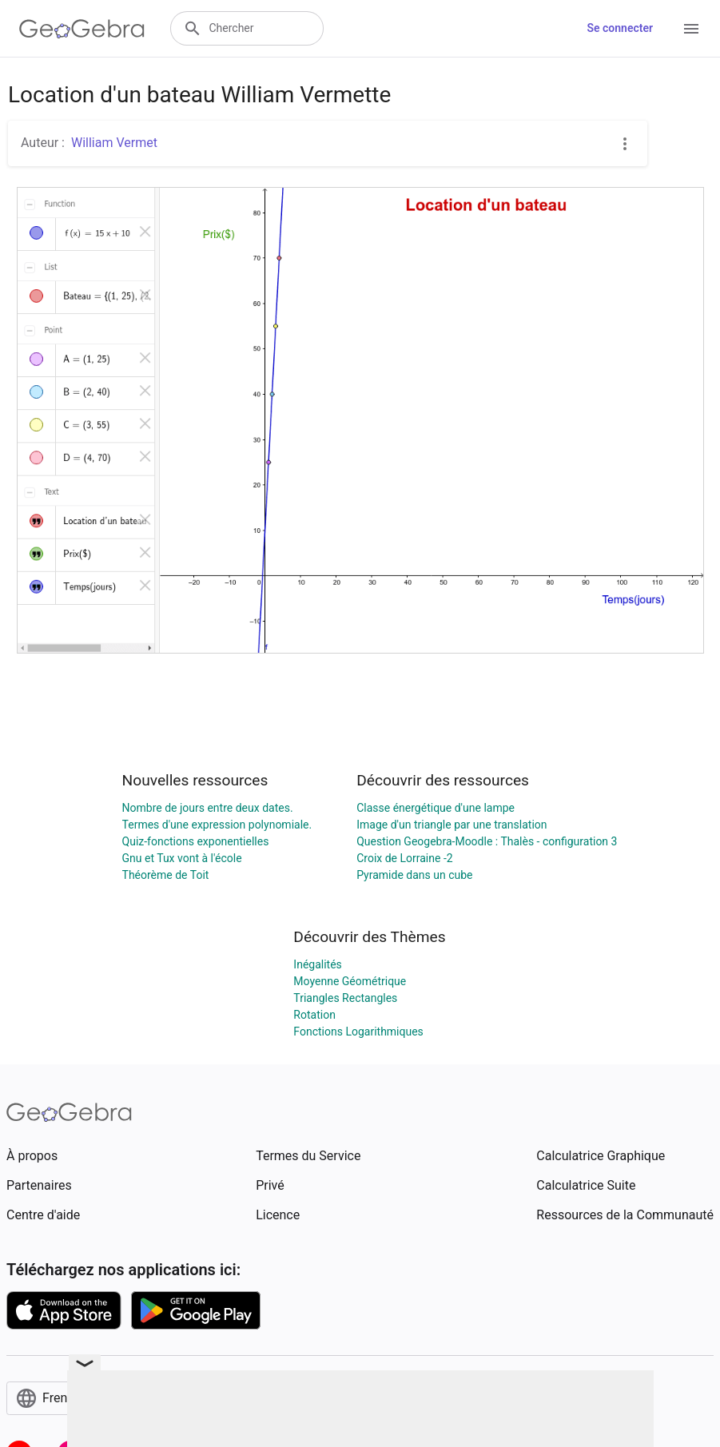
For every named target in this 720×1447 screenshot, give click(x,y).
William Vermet (114, 142)
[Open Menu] (691, 28)
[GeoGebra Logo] (82, 28)
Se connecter (620, 28)
